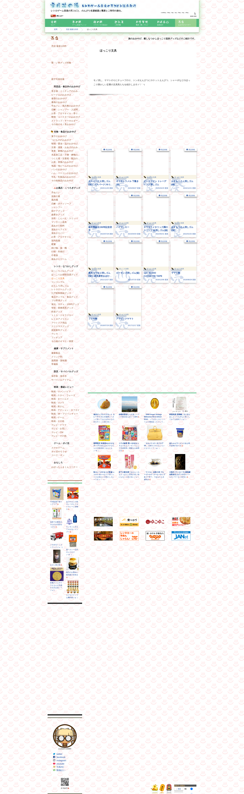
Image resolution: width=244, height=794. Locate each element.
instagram (61, 760)
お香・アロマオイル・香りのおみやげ (66, 113)
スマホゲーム (58, 448)
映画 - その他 (57, 421)
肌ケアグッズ (58, 211)
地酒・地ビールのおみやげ (64, 166)
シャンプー (56, 207)
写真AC (60, 767)
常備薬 (54, 364)
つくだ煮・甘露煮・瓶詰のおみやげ (66, 158)
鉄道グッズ (56, 311)
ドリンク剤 (56, 356)
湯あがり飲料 (58, 225)
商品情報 (109, 149)
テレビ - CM (57, 432)
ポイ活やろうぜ (59, 451)
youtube (60, 763)
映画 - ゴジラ (57, 402)
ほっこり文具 (58, 278)
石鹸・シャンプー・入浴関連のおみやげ (66, 109)
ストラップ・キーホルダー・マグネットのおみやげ (66, 120)
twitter (59, 754)
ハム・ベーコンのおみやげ (64, 173)
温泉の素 (55, 196)
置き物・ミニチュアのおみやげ (66, 91)
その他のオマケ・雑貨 (62, 341)
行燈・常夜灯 (58, 251)
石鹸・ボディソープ (61, 203)
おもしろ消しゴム (60, 285)
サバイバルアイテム (61, 380)
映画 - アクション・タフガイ (65, 410)
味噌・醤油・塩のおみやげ (64, 143)
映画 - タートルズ (60, 399)
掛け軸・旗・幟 (59, 248)
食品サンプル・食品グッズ (64, 297)
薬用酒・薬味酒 (59, 360)
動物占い (61, 770)
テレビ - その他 (58, 436)
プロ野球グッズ (59, 300)
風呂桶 (54, 200)
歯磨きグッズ (58, 214)
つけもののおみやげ (61, 140)
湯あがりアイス (59, 229)
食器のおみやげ (59, 98)
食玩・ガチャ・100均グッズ (65, 304)
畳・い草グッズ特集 (61, 62)
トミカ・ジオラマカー (62, 315)
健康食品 (55, 353)
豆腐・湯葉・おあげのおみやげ (66, 147)
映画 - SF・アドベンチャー (64, 414)
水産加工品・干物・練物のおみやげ (66, 154)
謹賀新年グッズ (59, 330)
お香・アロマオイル (61, 237)
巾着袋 (54, 255)
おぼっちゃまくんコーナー (64, 467)
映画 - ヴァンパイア (61, 391)
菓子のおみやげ (59, 136)
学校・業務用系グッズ (62, 308)
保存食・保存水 (59, 376)
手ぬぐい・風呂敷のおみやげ (65, 106)
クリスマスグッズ (60, 326)
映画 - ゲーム (57, 417)
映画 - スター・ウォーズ (63, 395)
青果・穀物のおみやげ (62, 151)
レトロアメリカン (60, 319)
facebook (61, 757)
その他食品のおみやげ (62, 180)
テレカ (54, 333)
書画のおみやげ (59, 102)
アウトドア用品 (59, 322)
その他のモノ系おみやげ (63, 124)
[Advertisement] (65, 659)
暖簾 (53, 244)
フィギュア (56, 337)
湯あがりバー (58, 233)
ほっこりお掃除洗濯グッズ (64, 274)
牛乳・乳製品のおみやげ (63, 177)
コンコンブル (58, 282)
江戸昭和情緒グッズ (61, 293)
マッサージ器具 (59, 222)
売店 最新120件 (72, 29)
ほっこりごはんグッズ (62, 271)
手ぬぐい (55, 192)
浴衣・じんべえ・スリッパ (64, 218)
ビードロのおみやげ (61, 95)
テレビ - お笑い (58, 428)
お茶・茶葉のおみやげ (62, 162)
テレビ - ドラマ (58, 425)
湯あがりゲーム (59, 259)
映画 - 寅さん (57, 406)
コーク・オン (58, 455)
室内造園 (55, 240)
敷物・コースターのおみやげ (65, 117)
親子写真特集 (58, 79)
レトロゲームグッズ (61, 289)
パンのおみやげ (59, 169)
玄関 (55, 29)
